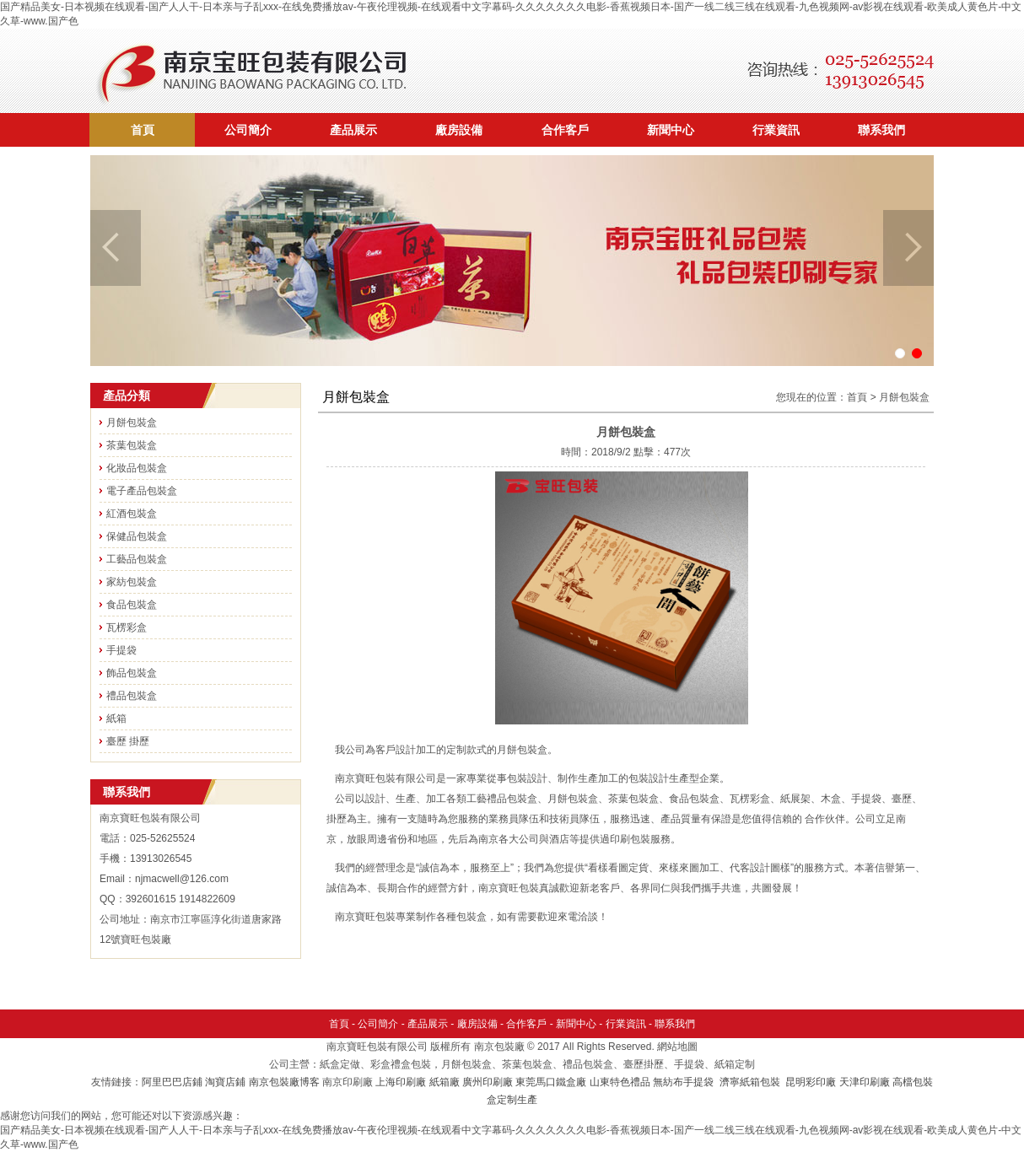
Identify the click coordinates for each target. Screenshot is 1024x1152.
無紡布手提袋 (683, 1082)
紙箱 (116, 718)
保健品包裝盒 (136, 536)
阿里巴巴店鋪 (172, 1082)
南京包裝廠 (499, 1046)
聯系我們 (881, 130)
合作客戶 (565, 130)
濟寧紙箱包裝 (751, 1082)
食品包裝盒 (131, 605)
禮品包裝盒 (131, 696)
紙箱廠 (444, 1082)
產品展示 (353, 130)
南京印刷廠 (347, 1082)
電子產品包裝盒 (141, 491)
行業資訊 (776, 130)
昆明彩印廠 (810, 1082)
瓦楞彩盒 (126, 627)
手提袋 (121, 650)
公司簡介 (248, 130)
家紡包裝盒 (131, 582)
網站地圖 (677, 1046)
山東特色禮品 (620, 1082)
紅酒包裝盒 (131, 513)
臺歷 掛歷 (127, 741)
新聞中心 (670, 130)
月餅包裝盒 (131, 422)
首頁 (142, 130)
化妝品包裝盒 (136, 468)
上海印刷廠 (400, 1082)
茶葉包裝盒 (131, 445)
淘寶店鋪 (225, 1082)
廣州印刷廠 (487, 1082)
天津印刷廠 (864, 1082)
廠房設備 (458, 130)
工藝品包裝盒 (136, 559)
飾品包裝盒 (131, 673)
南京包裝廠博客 (284, 1082)
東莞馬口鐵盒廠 (550, 1082)
